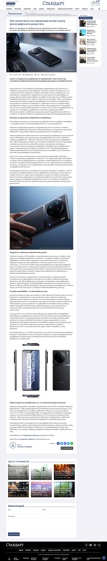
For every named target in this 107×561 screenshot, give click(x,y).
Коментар (11, 516)
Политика (28, 550)
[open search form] (99, 9)
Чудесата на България (54, 550)
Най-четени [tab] (83, 15)
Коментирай (67, 448)
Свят (79, 550)
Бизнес (74, 550)
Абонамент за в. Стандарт (76, 558)
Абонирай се (10, 4)
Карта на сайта (65, 558)
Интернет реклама (34, 558)
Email (44, 509)
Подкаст (43, 550)
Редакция (26, 558)
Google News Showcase (31, 435)
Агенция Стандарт (24, 447)
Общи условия (16, 558)
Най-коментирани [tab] (85, 18)
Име (9, 509)
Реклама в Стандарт (45, 558)
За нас (9, 558)
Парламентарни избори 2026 (94, 558)
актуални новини (27, 439)
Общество (36, 550)
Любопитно (66, 550)
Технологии (34, 13)
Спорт (84, 550)
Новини (27, 13)
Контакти (57, 558)
